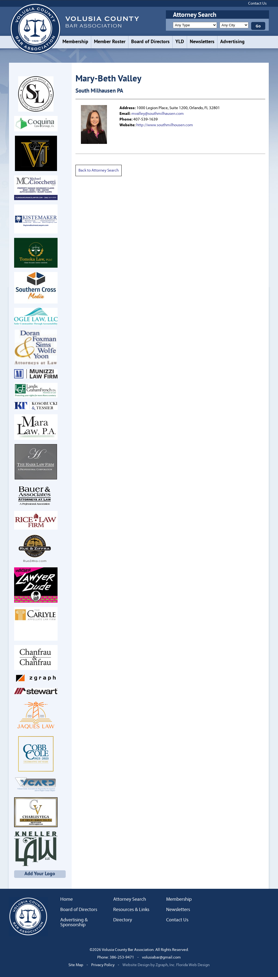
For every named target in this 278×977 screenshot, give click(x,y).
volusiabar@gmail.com (161, 957)
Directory (122, 920)
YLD (179, 42)
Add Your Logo (39, 874)
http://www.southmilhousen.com (164, 125)
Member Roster (109, 42)
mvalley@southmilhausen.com (157, 113)
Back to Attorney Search (98, 170)
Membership (75, 42)
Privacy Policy (103, 965)
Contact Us (257, 3)
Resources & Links (131, 909)
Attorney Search (129, 899)
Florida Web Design (193, 965)
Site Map (75, 965)
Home (66, 899)
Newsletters (202, 42)
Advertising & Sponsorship (74, 922)
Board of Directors (150, 42)
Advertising (232, 42)
